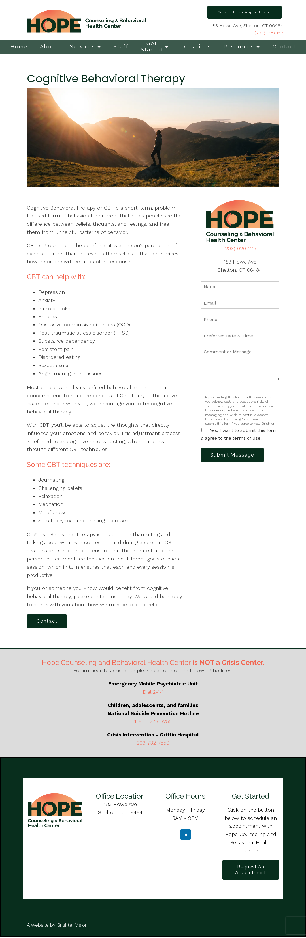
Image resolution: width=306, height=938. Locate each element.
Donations (196, 46)
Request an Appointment (250, 870)
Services (82, 46)
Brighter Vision (72, 926)
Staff (121, 46)
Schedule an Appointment (244, 12)
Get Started (152, 46)
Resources (239, 46)
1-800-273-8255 (153, 722)
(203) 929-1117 (268, 33)
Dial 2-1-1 (153, 692)
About (49, 46)
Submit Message (233, 455)
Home (18, 46)
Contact (284, 46)
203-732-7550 (153, 743)
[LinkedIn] (185, 835)
